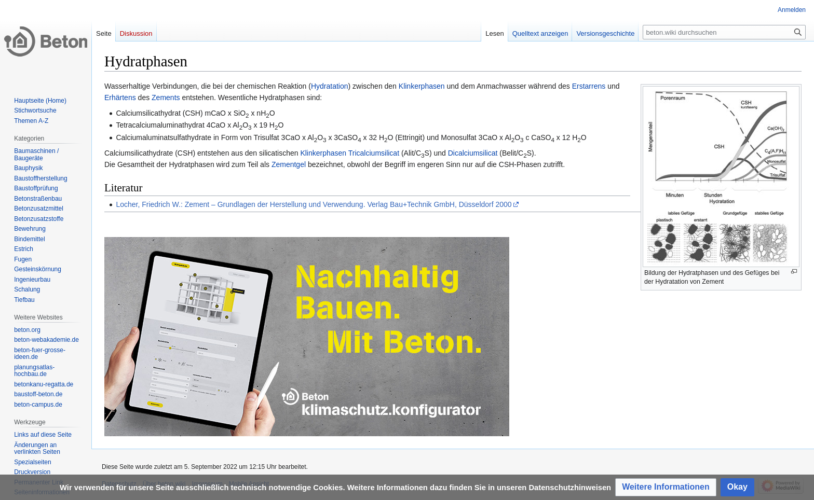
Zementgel (289, 164)
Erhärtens (120, 97)
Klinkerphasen (422, 86)
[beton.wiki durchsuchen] (724, 32)
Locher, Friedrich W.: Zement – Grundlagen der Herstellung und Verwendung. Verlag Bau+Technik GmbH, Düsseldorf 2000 (313, 204)
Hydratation (329, 86)
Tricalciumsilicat (373, 153)
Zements (166, 97)
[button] (665, 487)
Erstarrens (589, 86)
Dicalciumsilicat (473, 153)
